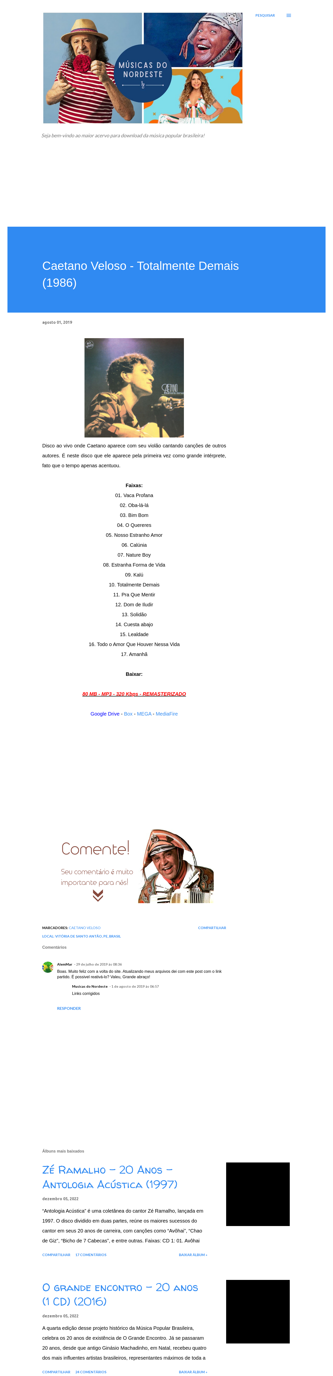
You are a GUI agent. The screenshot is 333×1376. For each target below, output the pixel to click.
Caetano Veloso (85, 928)
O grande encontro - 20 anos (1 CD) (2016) (120, 1294)
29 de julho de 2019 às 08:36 (99, 964)
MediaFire (167, 714)
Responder (69, 1008)
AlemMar (64, 964)
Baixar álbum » (193, 1255)
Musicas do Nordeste (90, 986)
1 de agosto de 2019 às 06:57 (135, 986)
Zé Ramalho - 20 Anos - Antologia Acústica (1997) (109, 1177)
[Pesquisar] (265, 15)
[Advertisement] (166, 189)
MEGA (144, 714)
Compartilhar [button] (212, 928)
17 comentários (90, 1255)
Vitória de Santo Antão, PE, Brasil (88, 936)
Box (128, 714)
